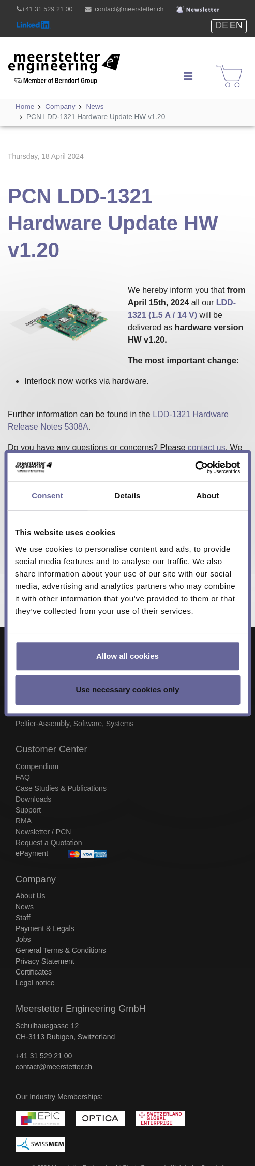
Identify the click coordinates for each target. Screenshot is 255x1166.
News (25, 907)
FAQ (23, 777)
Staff (23, 917)
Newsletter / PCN (43, 832)
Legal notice (35, 983)
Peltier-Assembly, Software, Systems (74, 723)
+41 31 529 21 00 (47, 9)
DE (221, 25)
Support (28, 810)
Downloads (33, 799)
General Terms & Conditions (61, 950)
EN (236, 25)
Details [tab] (128, 495)
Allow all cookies (127, 656)
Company (36, 879)
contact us (207, 447)
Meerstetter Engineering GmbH (52, 60)
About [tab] (208, 495)
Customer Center (51, 749)
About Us (31, 896)
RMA (24, 821)
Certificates (34, 972)
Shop (222, 66)
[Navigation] (188, 76)
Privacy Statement (45, 961)
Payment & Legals (45, 928)
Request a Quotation (49, 842)
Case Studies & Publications (61, 788)
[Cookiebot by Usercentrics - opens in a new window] (194, 467)
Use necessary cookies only (127, 689)
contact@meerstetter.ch (129, 9)
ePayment (32, 853)
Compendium (37, 766)
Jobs (23, 939)
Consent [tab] (47, 495)
